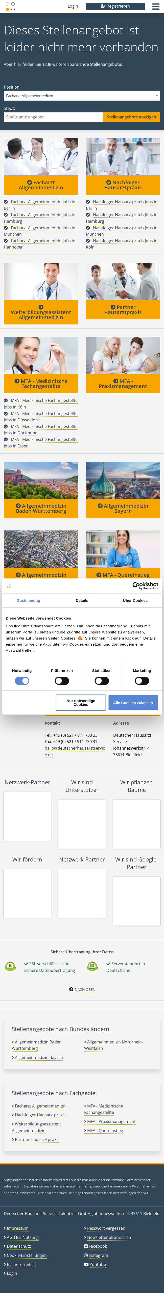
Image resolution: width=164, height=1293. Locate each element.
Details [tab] (82, 600)
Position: (82, 92)
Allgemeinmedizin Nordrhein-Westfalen (41, 577)
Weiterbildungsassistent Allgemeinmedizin (41, 313)
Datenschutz (19, 1246)
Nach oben (85, 989)
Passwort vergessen (106, 1228)
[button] (155, 8)
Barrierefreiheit (21, 1264)
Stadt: (82, 114)
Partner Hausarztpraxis (123, 310)
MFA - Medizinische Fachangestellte (41, 383)
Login (73, 6)
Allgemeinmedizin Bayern (123, 508)
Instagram (98, 1255)
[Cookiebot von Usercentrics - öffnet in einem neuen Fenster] (136, 586)
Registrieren (115, 6)
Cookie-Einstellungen (27, 1255)
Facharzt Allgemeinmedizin (41, 185)
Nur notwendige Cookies (80, 703)
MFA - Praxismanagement (123, 383)
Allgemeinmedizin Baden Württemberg (41, 508)
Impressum (18, 1228)
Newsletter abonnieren (109, 1237)
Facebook (98, 1246)
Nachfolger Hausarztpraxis (123, 185)
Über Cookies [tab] (135, 600)
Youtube (98, 1264)
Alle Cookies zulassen (133, 703)
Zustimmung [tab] (28, 600)
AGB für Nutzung (23, 1237)
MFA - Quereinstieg (123, 574)
